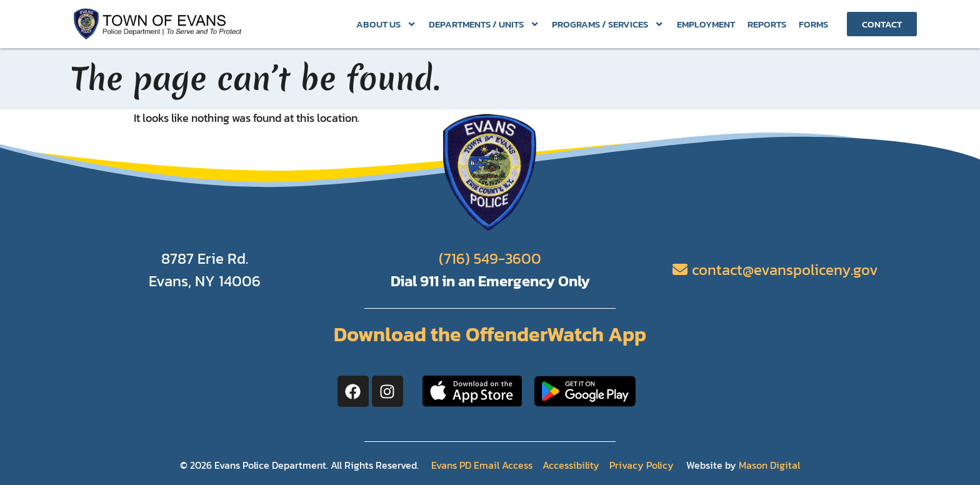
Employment (706, 24)
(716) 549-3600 (490, 258)
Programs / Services (608, 24)
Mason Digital (769, 465)
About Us (386, 24)
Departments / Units (484, 24)
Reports (767, 24)
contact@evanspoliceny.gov (785, 270)
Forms (813, 24)
